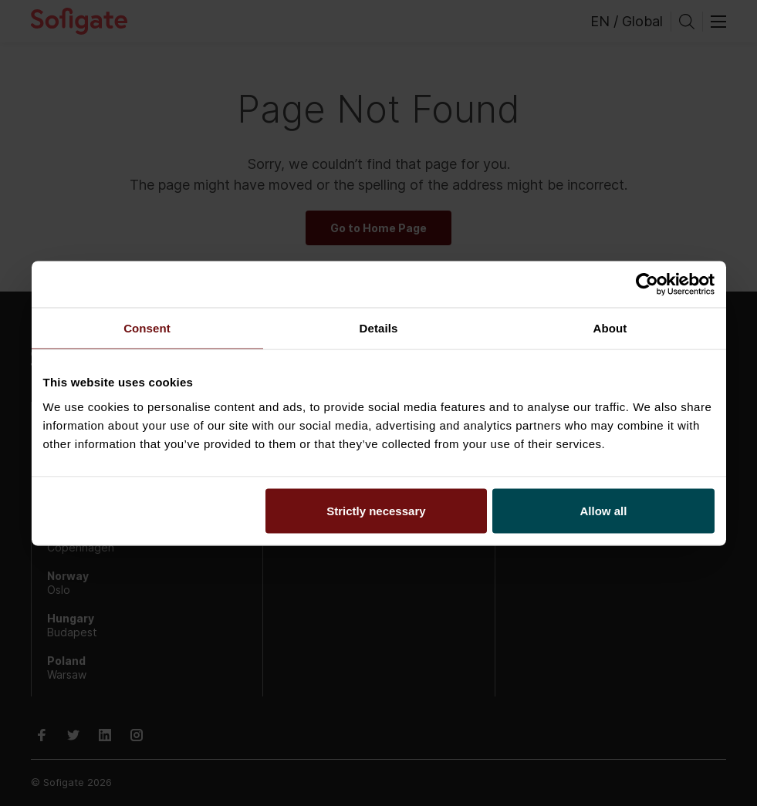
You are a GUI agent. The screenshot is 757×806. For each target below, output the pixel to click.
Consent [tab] (147, 327)
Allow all (603, 510)
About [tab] (610, 327)
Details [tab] (379, 327)
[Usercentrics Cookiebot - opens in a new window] (647, 283)
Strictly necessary (375, 510)
